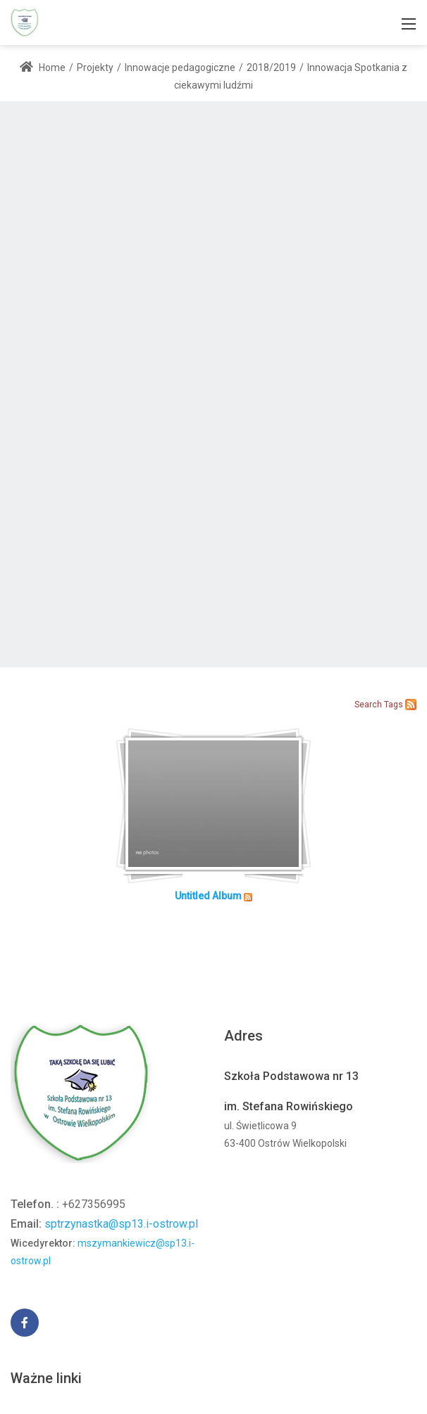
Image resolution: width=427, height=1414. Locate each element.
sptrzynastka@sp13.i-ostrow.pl (121, 1223)
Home (43, 67)
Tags (393, 704)
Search (368, 704)
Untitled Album (208, 895)
